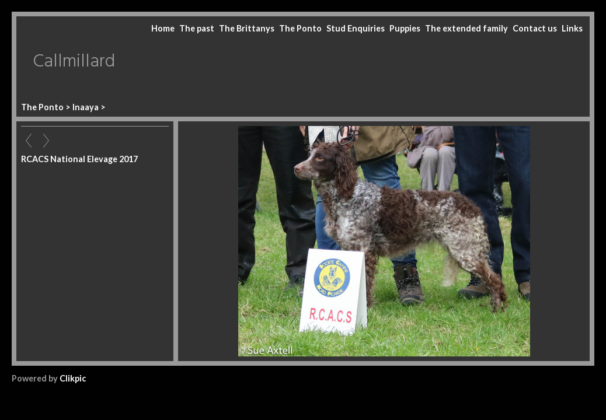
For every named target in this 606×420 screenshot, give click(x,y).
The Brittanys (246, 28)
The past (196, 28)
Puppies (404, 28)
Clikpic (73, 378)
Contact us (535, 28)
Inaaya (85, 107)
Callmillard (74, 61)
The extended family (466, 28)
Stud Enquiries (355, 28)
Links (572, 28)
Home (163, 28)
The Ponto (300, 28)
